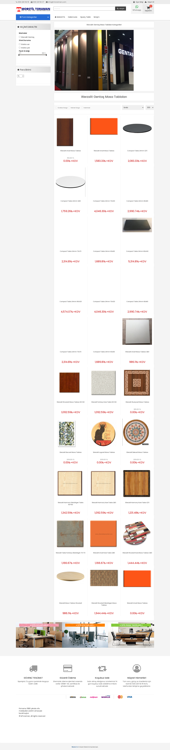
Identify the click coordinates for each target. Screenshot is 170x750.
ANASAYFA (60, 17)
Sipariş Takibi (85, 17)
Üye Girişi (138, 2)
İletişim (97, 17)
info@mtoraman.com (56, 2)
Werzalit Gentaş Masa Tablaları (104, 97)
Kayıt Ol (149, 2)
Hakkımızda (72, 17)
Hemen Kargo (75, 108)
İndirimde (87, 108)
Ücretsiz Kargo (62, 108)
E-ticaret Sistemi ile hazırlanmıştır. (85, 747)
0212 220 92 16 (22, 2)
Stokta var (25, 44)
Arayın (120, 8)
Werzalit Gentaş (27, 37)
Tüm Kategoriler (34, 17)
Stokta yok (25, 48)
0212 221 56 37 (37, 2)
